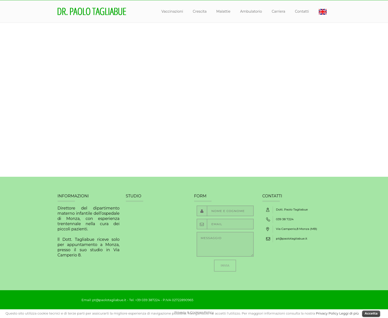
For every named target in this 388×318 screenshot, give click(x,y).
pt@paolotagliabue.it (291, 238)
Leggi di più (349, 313)
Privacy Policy (327, 313)
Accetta (371, 313)
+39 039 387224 (147, 300)
